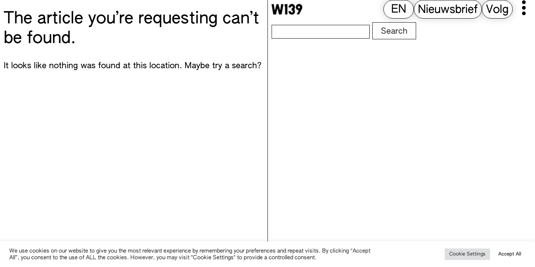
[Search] (321, 32)
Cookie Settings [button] (467, 254)
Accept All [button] (509, 254)
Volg (497, 10)
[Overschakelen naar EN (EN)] (399, 9)
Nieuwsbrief (448, 10)
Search (394, 31)
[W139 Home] (287, 9)
